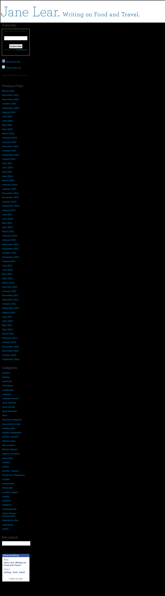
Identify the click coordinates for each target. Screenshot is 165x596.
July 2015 (7, 116)
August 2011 (8, 312)
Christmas (7, 385)
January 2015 (9, 142)
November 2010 (10, 351)
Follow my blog (16, 579)
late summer (8, 445)
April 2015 (7, 129)
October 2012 (9, 253)
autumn (6, 373)
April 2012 (7, 278)
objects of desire (11, 453)
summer (6, 500)
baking (5, 377)
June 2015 (7, 121)
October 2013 (9, 201)
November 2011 (10, 299)
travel (22, 572)
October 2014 (9, 150)
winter (5, 529)
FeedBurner (21, 50)
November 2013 (10, 197)
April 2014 (7, 176)
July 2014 (7, 163)
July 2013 (7, 214)
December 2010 (10, 346)
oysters (6, 462)
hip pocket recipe (11, 424)
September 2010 (10, 359)
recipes (6, 479)
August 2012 (8, 261)
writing (7, 572)
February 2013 (9, 235)
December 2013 (10, 193)
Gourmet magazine (12, 419)
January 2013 (9, 240)
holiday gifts (8, 428)
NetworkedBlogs (11, 555)
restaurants (8, 483)
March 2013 (8, 231)
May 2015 (7, 125)
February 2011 (9, 338)
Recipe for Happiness (13, 475)
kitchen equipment (12, 432)
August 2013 (8, 210)
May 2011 (7, 325)
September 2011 (10, 308)
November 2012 (10, 248)
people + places (10, 471)
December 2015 (10, 95)
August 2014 (8, 159)
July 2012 (7, 265)
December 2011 (10, 295)
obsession (7, 458)
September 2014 (10, 155)
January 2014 (9, 189)
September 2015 (10, 108)
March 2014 (8, 180)
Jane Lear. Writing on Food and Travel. (15, 563)
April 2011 (7, 329)
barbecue (7, 381)
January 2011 (9, 342)
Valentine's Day (10, 520)
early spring (8, 407)
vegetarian (7, 524)
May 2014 (7, 172)
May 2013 (7, 223)
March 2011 (8, 333)
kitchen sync (9, 441)
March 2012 (8, 282)
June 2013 (7, 219)
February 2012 (9, 287)
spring (5, 496)
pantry (5, 466)
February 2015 (9, 137)
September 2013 (10, 206)
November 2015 (10, 99)
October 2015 (9, 103)
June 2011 (7, 321)
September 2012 (10, 257)
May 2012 (7, 274)
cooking (6, 394)
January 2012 (9, 291)
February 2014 (9, 184)
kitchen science (10, 437)
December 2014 (10, 146)
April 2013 (7, 227)
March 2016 (8, 91)
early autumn (9, 402)
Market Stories (9, 449)
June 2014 (7, 167)
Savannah (7, 488)
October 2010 (9, 355)
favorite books (9, 411)
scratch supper (10, 492)
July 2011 (7, 317)
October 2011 (9, 304)
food (4, 415)
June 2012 (7, 270)
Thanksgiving (9, 509)
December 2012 (10, 244)
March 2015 (8, 133)
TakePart (6, 505)
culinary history (10, 398)
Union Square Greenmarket (9, 514)
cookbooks (8, 390)
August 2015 (8, 112)
